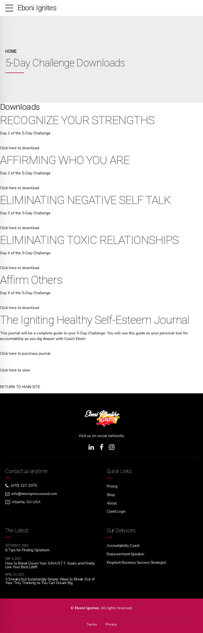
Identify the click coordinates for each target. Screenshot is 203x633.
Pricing (112, 486)
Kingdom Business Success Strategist (138, 561)
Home (11, 51)
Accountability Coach (124, 544)
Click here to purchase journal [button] (25, 353)
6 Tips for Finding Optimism (27, 549)
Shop (111, 494)
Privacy (111, 623)
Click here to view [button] (15, 370)
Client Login (117, 510)
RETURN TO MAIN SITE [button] (20, 386)
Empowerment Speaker (126, 552)
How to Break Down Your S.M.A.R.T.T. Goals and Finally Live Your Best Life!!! (50, 564)
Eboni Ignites (37, 7)
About (112, 502)
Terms (91, 623)
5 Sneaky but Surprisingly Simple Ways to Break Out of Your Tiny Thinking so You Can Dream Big (50, 580)
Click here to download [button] (19, 148)
